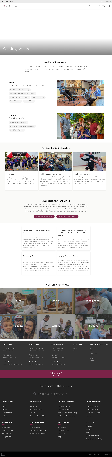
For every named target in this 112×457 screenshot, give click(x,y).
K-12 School (33, 406)
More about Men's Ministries (44, 216)
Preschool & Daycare (36, 410)
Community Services (92, 410)
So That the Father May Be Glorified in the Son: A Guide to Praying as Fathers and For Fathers (72, 233)
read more (32, 247)
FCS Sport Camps (7, 437)
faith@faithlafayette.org (10, 357)
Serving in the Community (18, 123)
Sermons (75, 348)
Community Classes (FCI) (37, 416)
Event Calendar (90, 423)
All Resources (62, 427)
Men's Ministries (15, 101)
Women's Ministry (38, 97)
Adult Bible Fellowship (64, 207)
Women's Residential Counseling (67, 413)
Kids (18, 301)
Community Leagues (8, 430)
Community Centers (92, 406)
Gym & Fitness (6, 427)
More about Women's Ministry (67, 216)
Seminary (32, 413)
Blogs (59, 437)
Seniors (93, 326)
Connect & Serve (7, 413)
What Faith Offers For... (88, 6)
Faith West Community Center (38, 434)
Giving (74, 351)
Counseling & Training (64, 410)
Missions (4, 416)
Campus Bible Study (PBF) (38, 430)
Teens (56, 301)
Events (76, 6)
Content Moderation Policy (94, 439)
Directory (108, 1)
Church (4, 406)
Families (19, 326)
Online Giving (101, 6)
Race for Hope (6, 434)
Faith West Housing (35, 427)
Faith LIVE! (89, 426)
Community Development (93, 413)
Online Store (61, 434)
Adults (56, 326)
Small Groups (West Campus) (19, 97)
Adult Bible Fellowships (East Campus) (22, 94)
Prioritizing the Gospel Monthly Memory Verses (36, 232)
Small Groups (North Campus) (19, 90)
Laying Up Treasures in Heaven (68, 256)
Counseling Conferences (65, 406)
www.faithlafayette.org (92, 436)
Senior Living (89, 416)
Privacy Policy (92, 454)
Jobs (102, 1)
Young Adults (93, 301)
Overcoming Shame (29, 256)
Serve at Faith (29, 101)
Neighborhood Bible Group (53, 209)
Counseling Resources (64, 430)
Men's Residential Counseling (66, 416)
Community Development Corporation (22, 126)
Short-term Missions (16, 130)
